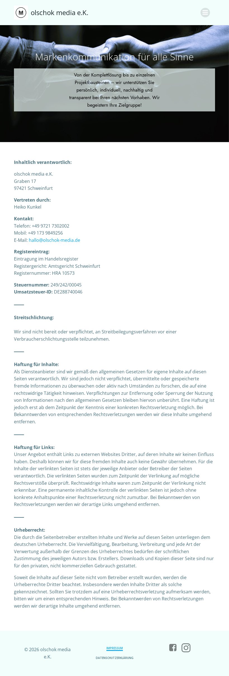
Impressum (114, 648)
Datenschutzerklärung (114, 658)
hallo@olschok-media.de (54, 240)
